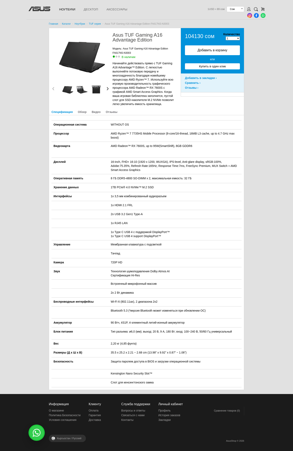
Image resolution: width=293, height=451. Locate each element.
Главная (53, 23)
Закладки (164, 419)
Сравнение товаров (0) (227, 410)
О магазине (56, 410)
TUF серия (95, 23)
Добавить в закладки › (201, 78)
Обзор (82, 112)
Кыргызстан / (69, 438)
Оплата (93, 410)
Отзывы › (191, 87)
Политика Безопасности (65, 415)
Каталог (66, 23)
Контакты (127, 419)
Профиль (164, 410)
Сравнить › (192, 82)
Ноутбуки (67, 9)
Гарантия (95, 415)
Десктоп (91, 9)
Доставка (95, 419)
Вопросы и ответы (133, 410)
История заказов (169, 415)
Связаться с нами (133, 415)
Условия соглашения (63, 419)
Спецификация (62, 112)
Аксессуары (116, 9)
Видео (96, 112)
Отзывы (111, 112)
